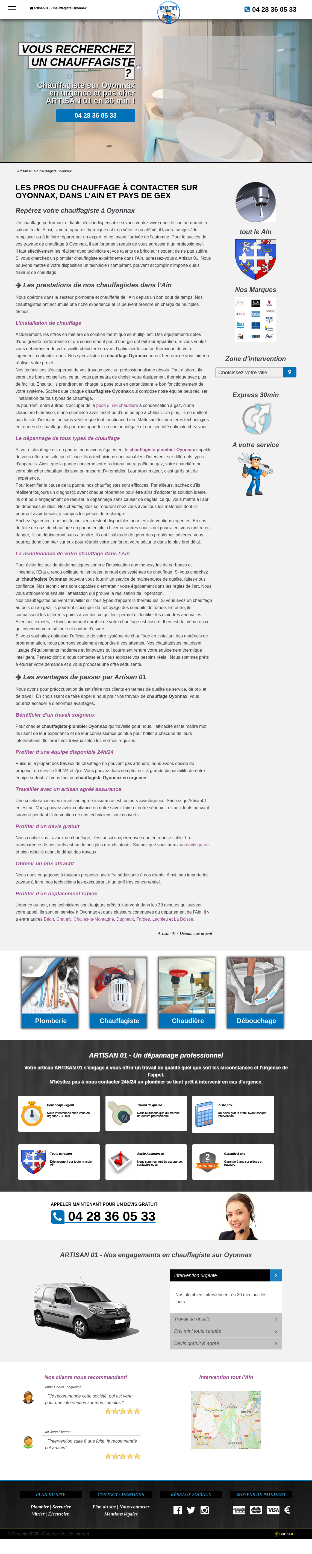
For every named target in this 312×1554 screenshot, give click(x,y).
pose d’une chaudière (117, 405)
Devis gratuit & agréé (196, 1343)
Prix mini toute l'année (197, 1331)
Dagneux (125, 919)
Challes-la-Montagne (93, 919)
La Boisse (183, 919)
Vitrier (38, 1514)
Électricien (59, 1514)
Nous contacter (134, 1506)
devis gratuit (198, 845)
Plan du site (104, 1506)
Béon (49, 919)
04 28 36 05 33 (268, 9)
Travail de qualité (192, 1319)
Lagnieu (160, 919)
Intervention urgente (195, 1275)
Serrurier (61, 1506)
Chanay (64, 919)
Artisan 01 (25, 171)
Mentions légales (121, 1514)
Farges (143, 919)
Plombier (40, 1506)
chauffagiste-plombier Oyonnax (162, 449)
